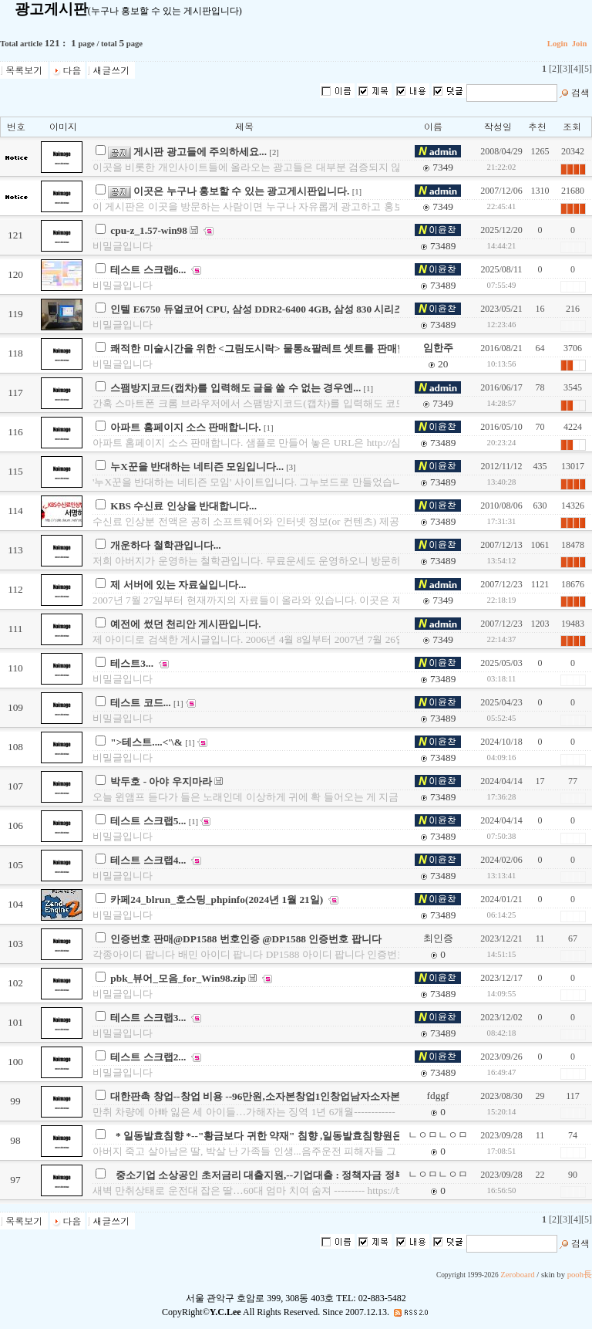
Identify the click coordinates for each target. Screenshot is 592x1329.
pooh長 (579, 1274)
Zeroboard (517, 1274)
